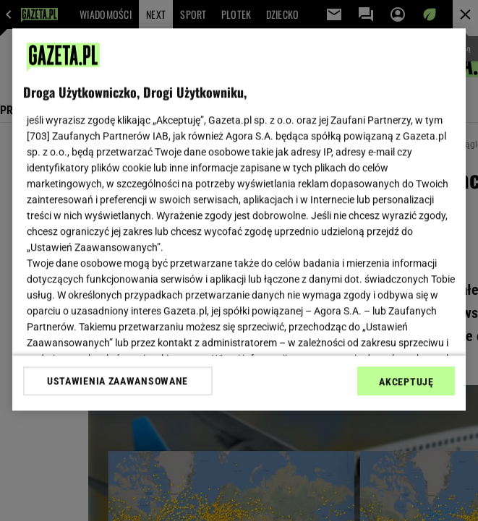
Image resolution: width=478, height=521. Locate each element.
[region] (239, 219)
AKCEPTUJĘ (406, 381)
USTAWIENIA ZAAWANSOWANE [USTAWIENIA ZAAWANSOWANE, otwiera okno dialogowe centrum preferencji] (117, 381)
